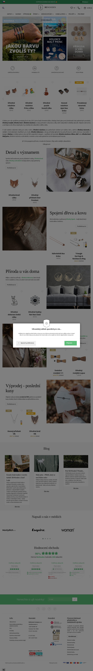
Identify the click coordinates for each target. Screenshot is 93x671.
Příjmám (70, 343)
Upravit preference (26, 343)
